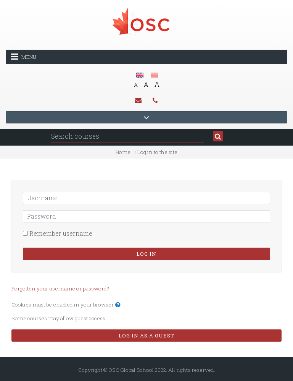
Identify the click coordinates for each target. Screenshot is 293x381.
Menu (23, 56)
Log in (146, 253)
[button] (119, 305)
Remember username (60, 233)
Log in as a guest (146, 335)
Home (123, 152)
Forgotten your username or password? (60, 288)
